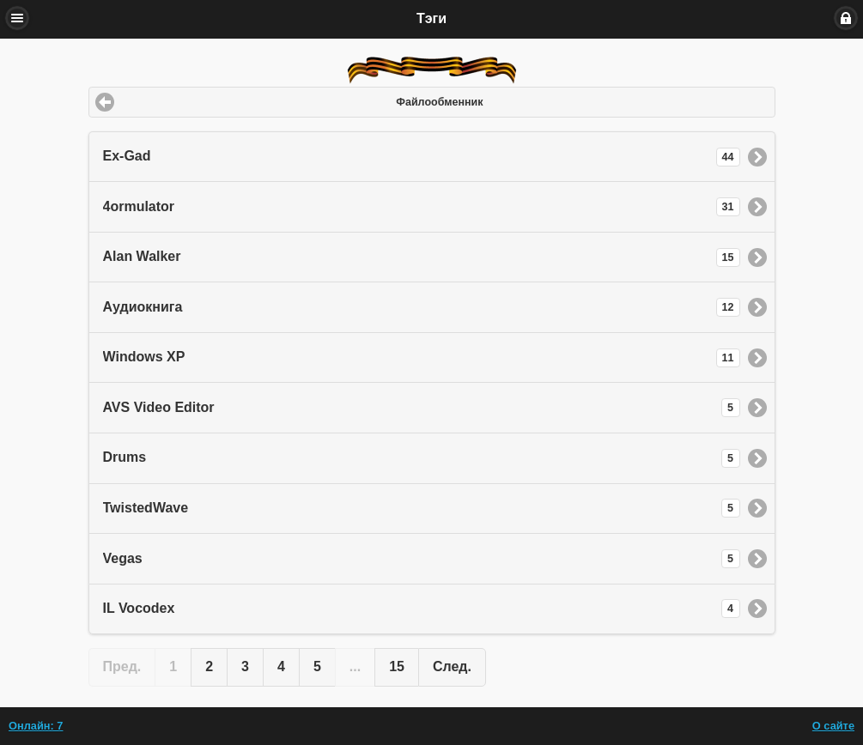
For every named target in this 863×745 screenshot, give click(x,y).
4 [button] (281, 666)
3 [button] (245, 666)
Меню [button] (17, 18)
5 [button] (317, 666)
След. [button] (452, 666)
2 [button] (209, 666)
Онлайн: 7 (36, 725)
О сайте (833, 725)
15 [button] (396, 666)
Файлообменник (439, 102)
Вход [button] (846, 18)
